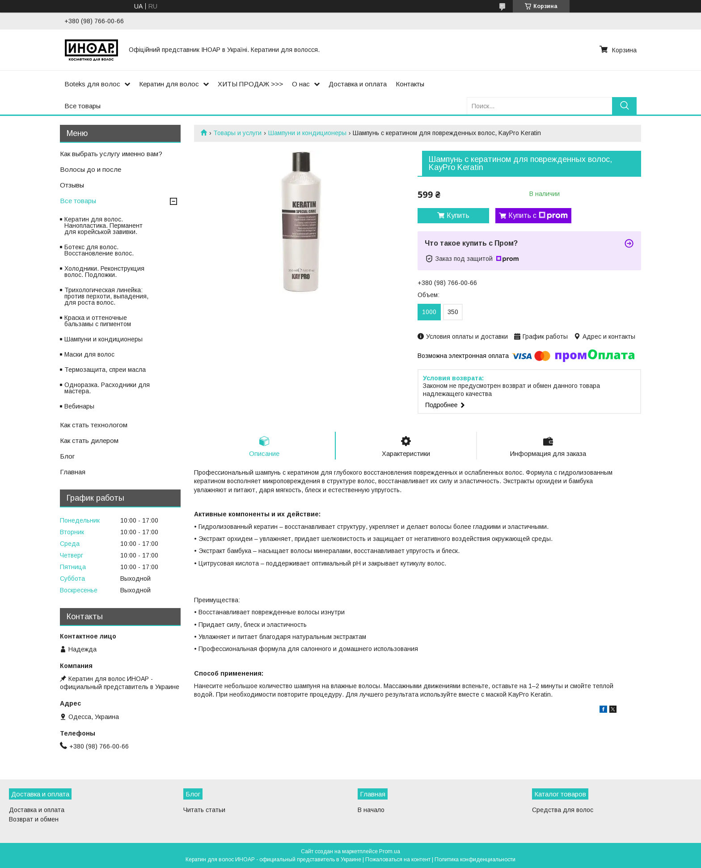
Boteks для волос (92, 84)
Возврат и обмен (34, 819)
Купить (458, 215)
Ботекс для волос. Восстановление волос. (99, 250)
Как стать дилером (89, 440)
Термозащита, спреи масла (105, 369)
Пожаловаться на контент (398, 859)
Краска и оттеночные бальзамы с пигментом (97, 321)
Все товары (82, 106)
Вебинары (79, 406)
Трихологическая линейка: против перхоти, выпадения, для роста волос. (106, 296)
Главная (72, 472)
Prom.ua (389, 851)
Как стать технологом (93, 425)
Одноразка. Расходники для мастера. (107, 388)
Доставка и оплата (358, 84)
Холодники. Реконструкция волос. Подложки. (104, 271)
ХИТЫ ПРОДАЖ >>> (250, 84)
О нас (301, 84)
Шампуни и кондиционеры (307, 132)
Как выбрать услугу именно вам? (111, 153)
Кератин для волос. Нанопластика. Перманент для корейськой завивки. (103, 225)
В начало (371, 809)
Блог (67, 456)
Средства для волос (562, 809)
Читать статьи (204, 809)
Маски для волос (89, 354)
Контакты (410, 84)
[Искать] (624, 106)
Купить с (538, 216)
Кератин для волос (169, 84)
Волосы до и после (90, 169)
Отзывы (72, 185)
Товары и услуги (237, 132)
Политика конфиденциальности (475, 859)
